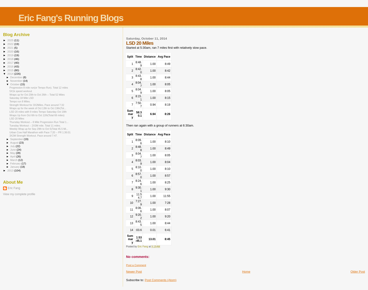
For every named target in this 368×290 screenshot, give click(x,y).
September (17, 139)
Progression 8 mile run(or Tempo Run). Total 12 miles (38, 87)
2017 (10, 62)
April (13, 156)
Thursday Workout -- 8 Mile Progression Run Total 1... (39, 122)
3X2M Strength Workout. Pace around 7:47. (33, 135)
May (13, 153)
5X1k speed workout (20, 91)
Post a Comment (136, 265)
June (13, 149)
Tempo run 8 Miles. (19, 101)
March (14, 160)
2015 (10, 70)
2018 (10, 58)
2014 (10, 73)
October (15, 84)
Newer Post (134, 271)
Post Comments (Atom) (160, 280)
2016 (10, 66)
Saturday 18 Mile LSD (21, 98)
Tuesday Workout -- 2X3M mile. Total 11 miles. (35, 125)
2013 (10, 170)
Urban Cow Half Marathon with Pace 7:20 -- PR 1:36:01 (39, 132)
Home (246, 271)
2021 (10, 47)
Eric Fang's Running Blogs (70, 18)
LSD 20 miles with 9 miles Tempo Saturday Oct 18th (38, 111)
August (14, 142)
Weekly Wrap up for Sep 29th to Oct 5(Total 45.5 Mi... (38, 128)
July (13, 146)
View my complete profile (19, 194)
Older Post (358, 271)
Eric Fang (14, 188)
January (15, 166)
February (16, 163)
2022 (10, 43)
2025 (10, 40)
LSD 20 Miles (16, 118)
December (16, 77)
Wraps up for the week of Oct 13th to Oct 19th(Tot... (37, 108)
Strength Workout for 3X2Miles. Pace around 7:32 (36, 105)
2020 (10, 51)
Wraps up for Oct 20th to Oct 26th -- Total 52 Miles (37, 94)
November (16, 80)
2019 (10, 55)
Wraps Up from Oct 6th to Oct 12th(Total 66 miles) (36, 115)
